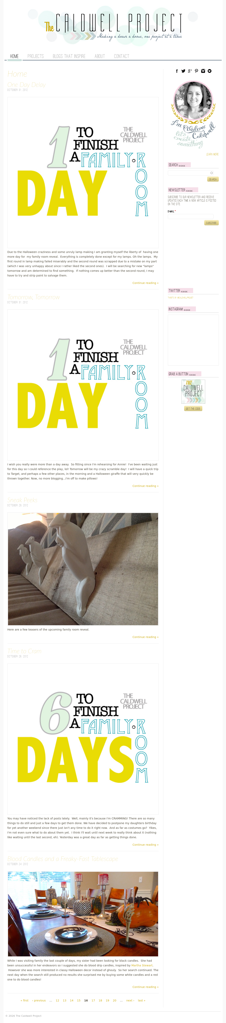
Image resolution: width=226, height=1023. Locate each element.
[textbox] (193, 172)
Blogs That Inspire (69, 56)
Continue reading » (145, 283)
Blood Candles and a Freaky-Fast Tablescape (62, 858)
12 (57, 1000)
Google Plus (190, 71)
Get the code (193, 408)
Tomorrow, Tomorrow (33, 297)
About (100, 56)
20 (114, 1000)
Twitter (183, 71)
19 (107, 1000)
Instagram (203, 71)
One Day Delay (26, 84)
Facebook (177, 71)
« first (24, 1000)
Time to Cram (24, 651)
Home (14, 56)
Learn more (212, 154)
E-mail (172, 211)
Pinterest (196, 71)
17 (93, 1000)
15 (79, 1000)
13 (64, 1000)
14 (71, 1000)
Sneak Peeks (22, 500)
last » (141, 1000)
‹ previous (39, 1000)
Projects (36, 56)
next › (130, 1000)
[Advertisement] (192, 256)
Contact (121, 56)
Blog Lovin (210, 71)
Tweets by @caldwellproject (181, 298)
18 (100, 1000)
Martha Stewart (141, 965)
